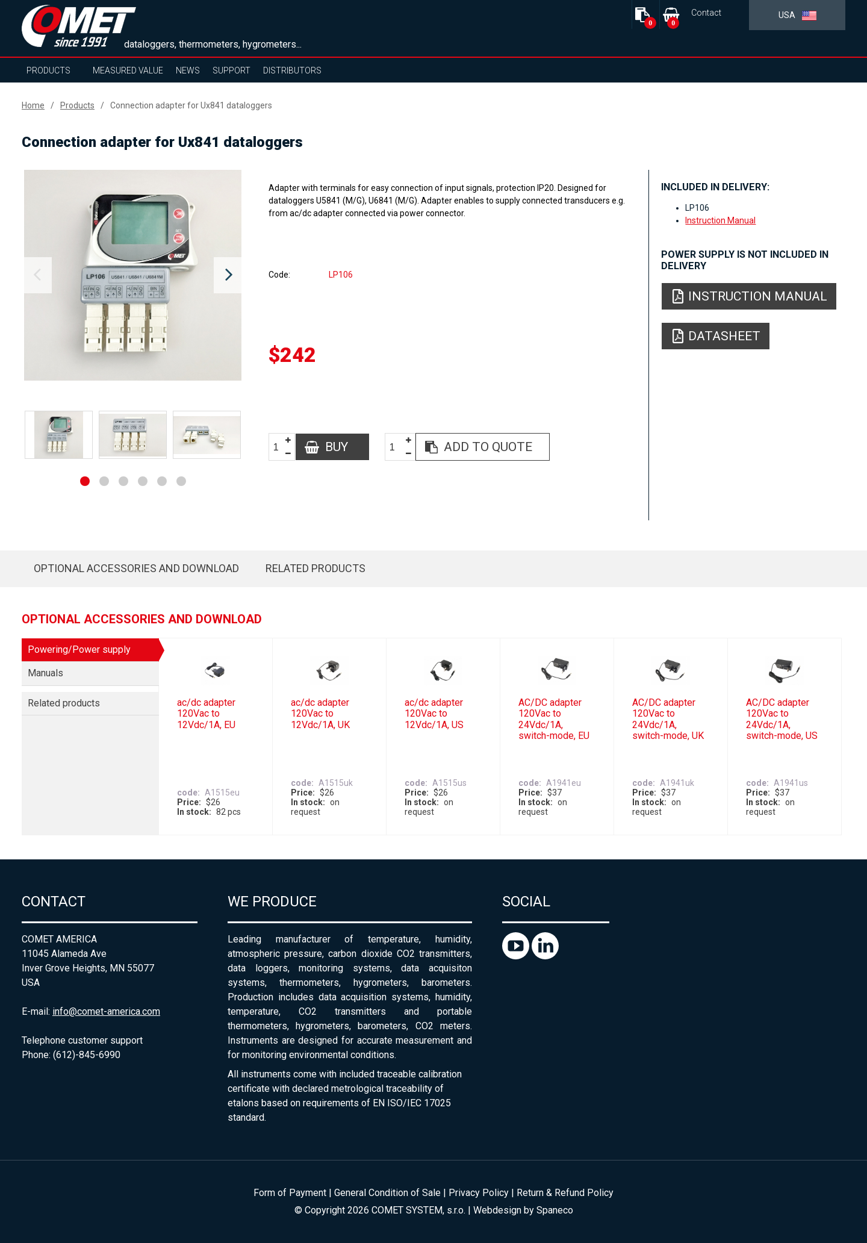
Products (48, 70)
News (188, 70)
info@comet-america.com (106, 1011)
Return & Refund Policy (565, 1192)
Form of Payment (289, 1192)
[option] (133, 275)
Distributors (292, 70)
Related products (315, 568)
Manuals (45, 673)
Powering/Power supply (79, 649)
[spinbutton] (280, 447)
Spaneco (554, 1210)
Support (231, 70)
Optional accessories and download (136, 568)
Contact (706, 13)
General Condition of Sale (387, 1192)
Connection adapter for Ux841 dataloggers (191, 105)
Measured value (128, 70)
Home (33, 105)
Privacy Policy (479, 1192)
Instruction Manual (720, 220)
